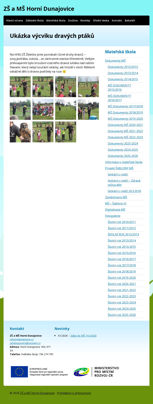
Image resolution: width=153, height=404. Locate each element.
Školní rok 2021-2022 (122, 290)
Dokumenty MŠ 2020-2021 (125, 125)
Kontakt (117, 20)
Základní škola (35, 20)
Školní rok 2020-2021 (122, 284)
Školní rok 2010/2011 (122, 222)
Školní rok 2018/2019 (122, 271)
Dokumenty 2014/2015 (123, 79)
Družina (73, 20)
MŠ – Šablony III (115, 203)
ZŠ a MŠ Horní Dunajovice (39, 8)
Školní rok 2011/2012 (122, 228)
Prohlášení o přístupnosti (74, 393)
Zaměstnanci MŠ (116, 197)
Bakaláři (130, 20)
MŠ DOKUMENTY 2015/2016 (119, 87)
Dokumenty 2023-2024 (123, 143)
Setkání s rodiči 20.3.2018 (124, 191)
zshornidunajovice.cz (22, 339)
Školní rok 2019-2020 (122, 278)
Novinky (85, 20)
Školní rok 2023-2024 (122, 302)
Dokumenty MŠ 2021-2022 (125, 131)
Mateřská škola (55, 20)
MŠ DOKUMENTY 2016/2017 (119, 98)
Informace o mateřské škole (123, 162)
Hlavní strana (14, 20)
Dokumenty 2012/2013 (123, 67)
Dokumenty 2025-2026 (123, 156)
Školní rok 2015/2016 (122, 253)
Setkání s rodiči (118, 174)
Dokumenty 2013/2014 (123, 73)
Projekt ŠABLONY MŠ (119, 168)
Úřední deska (101, 20)
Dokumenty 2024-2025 (123, 150)
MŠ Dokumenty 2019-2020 (125, 119)
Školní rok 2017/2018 (122, 265)
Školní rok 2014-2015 (122, 247)
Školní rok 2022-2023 (122, 296)
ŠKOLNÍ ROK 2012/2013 (123, 234)
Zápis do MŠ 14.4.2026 (83, 335)
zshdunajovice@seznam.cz (25, 343)
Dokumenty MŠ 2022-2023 (125, 137)
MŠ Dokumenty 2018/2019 (125, 112)
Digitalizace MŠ (115, 210)
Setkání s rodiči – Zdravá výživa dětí (124, 183)
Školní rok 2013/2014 (122, 241)
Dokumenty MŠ (115, 61)
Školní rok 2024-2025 (122, 309)
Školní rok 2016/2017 (122, 259)
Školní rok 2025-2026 (122, 315)
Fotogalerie (112, 216)
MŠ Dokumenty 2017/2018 (125, 106)
